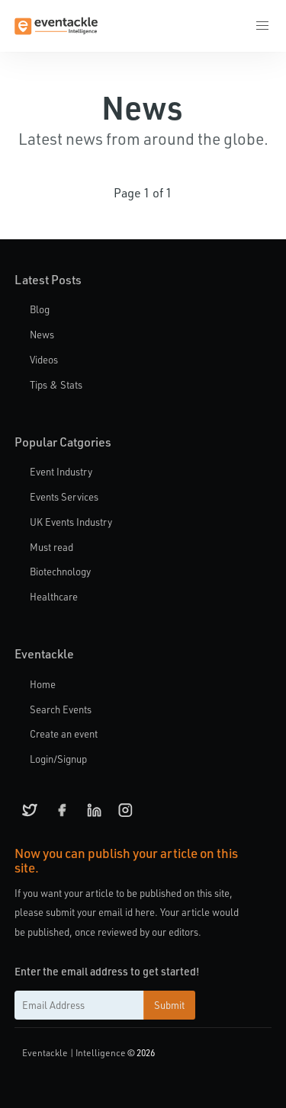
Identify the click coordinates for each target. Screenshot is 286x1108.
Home (43, 683)
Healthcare (54, 596)
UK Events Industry (71, 521)
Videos (44, 359)
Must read (51, 546)
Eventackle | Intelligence (74, 1052)
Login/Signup (58, 758)
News (42, 334)
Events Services (64, 496)
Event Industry (61, 471)
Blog (40, 309)
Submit (169, 1004)
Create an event (64, 733)
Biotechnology (60, 571)
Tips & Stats (56, 384)
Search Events (61, 709)
